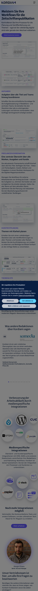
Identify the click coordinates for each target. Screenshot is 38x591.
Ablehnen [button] (10, 301)
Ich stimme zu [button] (27, 301)
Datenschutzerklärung (26, 295)
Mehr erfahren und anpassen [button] (19, 306)
